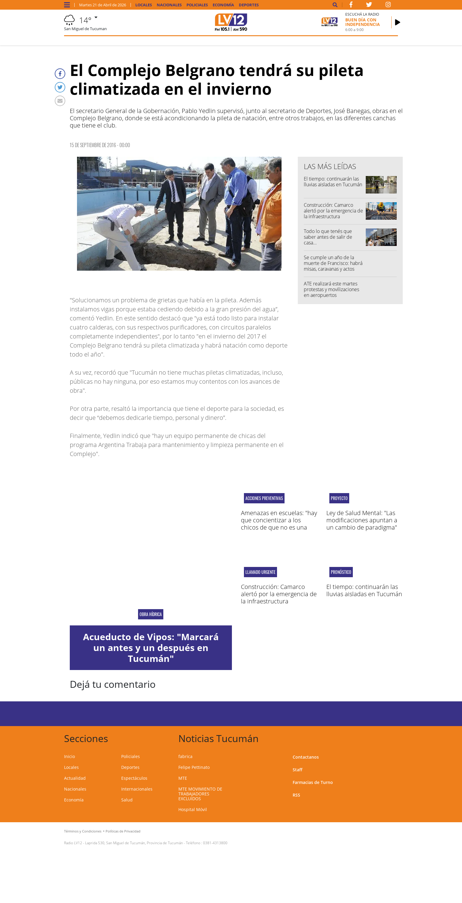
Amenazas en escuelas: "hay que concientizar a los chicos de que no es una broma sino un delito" (279, 524)
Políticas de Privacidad (123, 831)
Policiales (197, 5)
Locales (143, 5)
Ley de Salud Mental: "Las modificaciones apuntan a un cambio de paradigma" (361, 520)
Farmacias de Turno (313, 782)
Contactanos (306, 757)
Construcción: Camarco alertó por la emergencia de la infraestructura (333, 211)
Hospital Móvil (192, 809)
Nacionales (169, 5)
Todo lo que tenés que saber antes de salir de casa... (328, 237)
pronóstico (341, 572)
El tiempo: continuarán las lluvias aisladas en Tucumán (333, 181)
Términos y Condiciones (82, 831)
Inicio (69, 756)
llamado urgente (260, 572)
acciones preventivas (264, 498)
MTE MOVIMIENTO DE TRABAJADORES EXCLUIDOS (200, 793)
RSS (296, 795)
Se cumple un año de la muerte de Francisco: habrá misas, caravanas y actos (333, 263)
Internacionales (136, 789)
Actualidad (75, 778)
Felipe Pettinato (194, 767)
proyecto (339, 498)
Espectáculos (134, 778)
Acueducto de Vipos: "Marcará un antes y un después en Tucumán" (151, 648)
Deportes (249, 5)
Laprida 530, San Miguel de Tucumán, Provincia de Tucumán (134, 842)
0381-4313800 (215, 842)
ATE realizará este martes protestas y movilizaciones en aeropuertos (331, 289)
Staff (297, 769)
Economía (223, 5)
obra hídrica (151, 614)
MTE (182, 778)
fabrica (185, 756)
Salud (127, 800)
